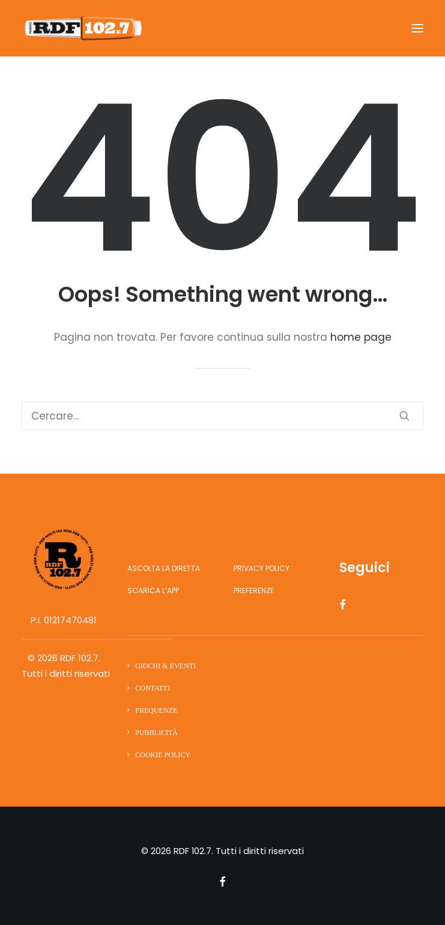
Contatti (152, 688)
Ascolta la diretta (163, 568)
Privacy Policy (261, 568)
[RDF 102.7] (82, 28)
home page (361, 337)
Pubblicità (156, 732)
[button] (417, 28)
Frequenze (156, 710)
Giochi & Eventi (165, 666)
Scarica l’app (153, 590)
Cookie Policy (162, 755)
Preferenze (254, 590)
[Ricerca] (222, 415)
